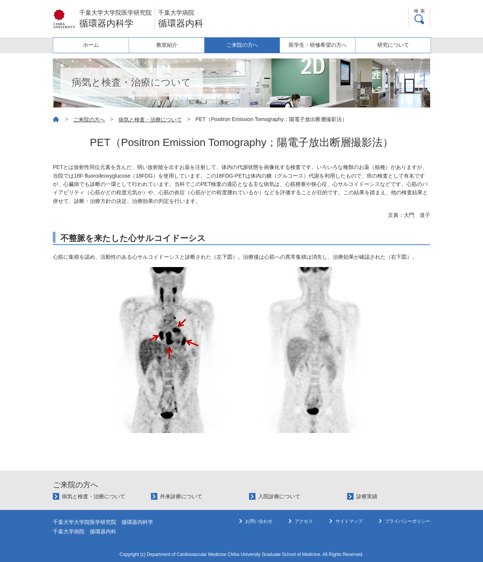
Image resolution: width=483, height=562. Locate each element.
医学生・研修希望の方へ (317, 45)
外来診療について (181, 496)
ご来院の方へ (242, 45)
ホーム (91, 45)
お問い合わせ (258, 521)
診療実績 (366, 496)
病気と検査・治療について (150, 120)
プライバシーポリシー (407, 521)
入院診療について (279, 496)
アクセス (304, 521)
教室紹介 (166, 45)
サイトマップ (349, 521)
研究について (393, 45)
